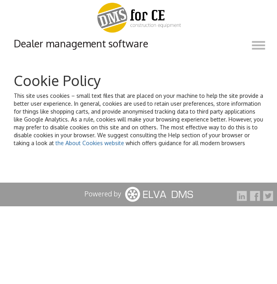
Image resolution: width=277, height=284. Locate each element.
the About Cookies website (90, 143)
